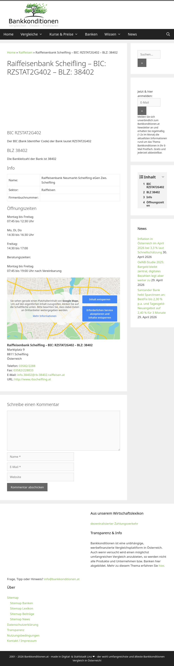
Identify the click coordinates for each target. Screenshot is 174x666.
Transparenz (15, 630)
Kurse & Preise (65, 34)
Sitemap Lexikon (21, 608)
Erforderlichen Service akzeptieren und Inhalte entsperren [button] (100, 313)
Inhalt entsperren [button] (99, 299)
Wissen (114, 34)
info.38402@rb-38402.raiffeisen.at (41, 375)
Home (9, 34)
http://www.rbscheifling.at (32, 379)
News (132, 34)
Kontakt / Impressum (22, 641)
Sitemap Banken (21, 603)
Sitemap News (20, 619)
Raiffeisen (25, 52)
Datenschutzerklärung (22, 625)
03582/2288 (27, 366)
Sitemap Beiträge (22, 614)
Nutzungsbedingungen (23, 635)
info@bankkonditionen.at (62, 579)
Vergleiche (33, 34)
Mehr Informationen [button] (44, 316)
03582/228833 (23, 370)
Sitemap (12, 598)
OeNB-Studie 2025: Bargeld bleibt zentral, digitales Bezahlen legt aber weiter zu (151, 271)
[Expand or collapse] (163, 177)
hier (161, 566)
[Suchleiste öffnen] (168, 34)
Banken (91, 34)
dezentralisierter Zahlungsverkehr (114, 523)
